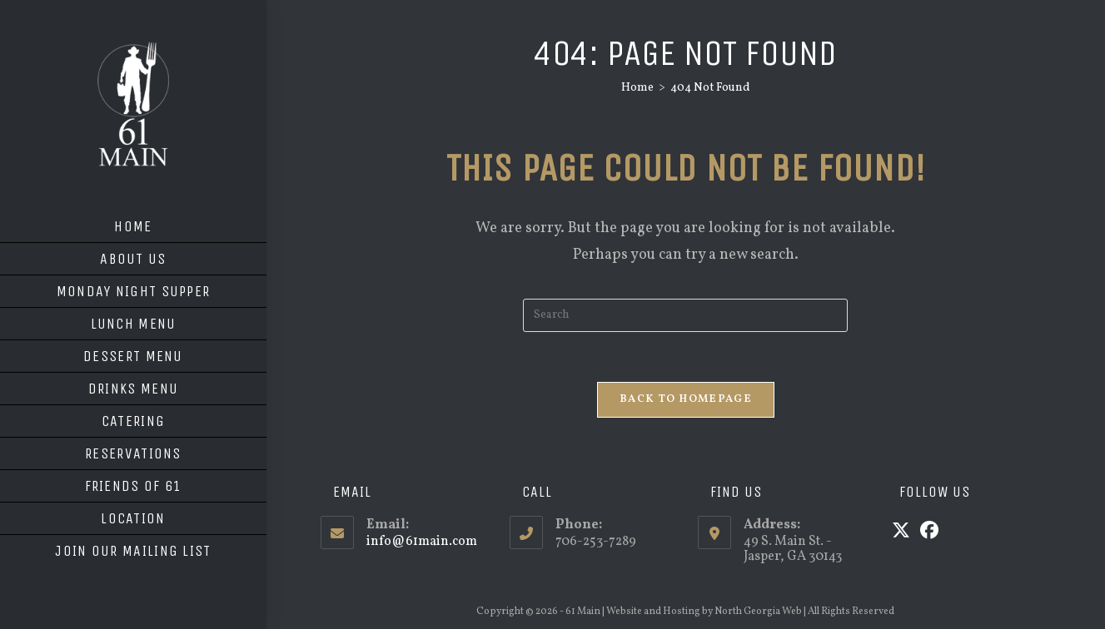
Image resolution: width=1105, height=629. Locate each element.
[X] (901, 532)
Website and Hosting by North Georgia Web (704, 611)
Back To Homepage (686, 399)
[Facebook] (929, 532)
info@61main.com (421, 541)
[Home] (637, 88)
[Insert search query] (685, 315)
